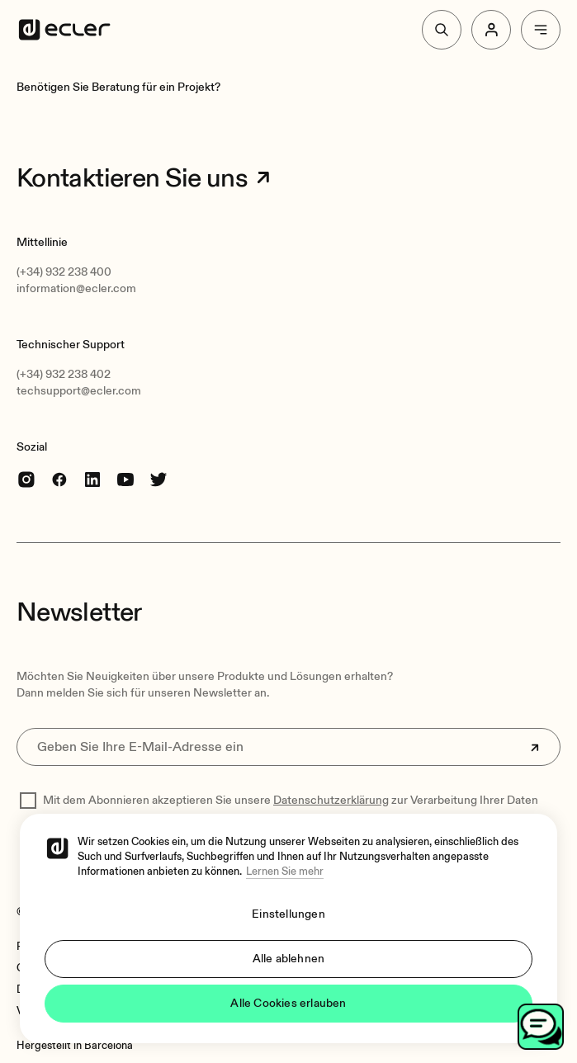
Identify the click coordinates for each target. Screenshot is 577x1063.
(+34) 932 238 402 (64, 374)
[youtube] (125, 479)
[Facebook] (59, 479)
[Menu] (540, 30)
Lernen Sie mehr (285, 871)
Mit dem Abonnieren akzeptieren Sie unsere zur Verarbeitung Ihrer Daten (290, 800)
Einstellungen (288, 914)
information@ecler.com (76, 288)
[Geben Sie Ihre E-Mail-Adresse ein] (288, 747)
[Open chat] (541, 1027)
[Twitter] (158, 479)
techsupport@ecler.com (79, 391)
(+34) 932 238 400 (64, 272)
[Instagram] (26, 479)
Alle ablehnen (289, 959)
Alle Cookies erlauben (288, 1003)
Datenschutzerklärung (331, 800)
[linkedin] (92, 479)
